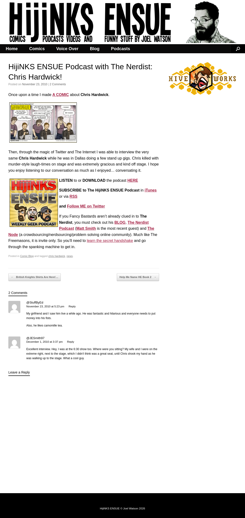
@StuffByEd (34, 302)
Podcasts (120, 48)
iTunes (150, 190)
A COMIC (60, 95)
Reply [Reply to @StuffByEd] (72, 306)
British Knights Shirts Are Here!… (34, 277)
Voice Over (67, 48)
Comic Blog (26, 256)
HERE (132, 180)
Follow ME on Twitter (86, 206)
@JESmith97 (35, 338)
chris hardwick (56, 256)
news (70, 256)
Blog (95, 48)
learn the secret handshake (110, 241)
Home (12, 48)
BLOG (119, 222)
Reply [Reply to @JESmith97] (70, 341)
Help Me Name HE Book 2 (137, 277)
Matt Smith (86, 228)
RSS (74, 196)
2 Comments (58, 84)
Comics (37, 48)
